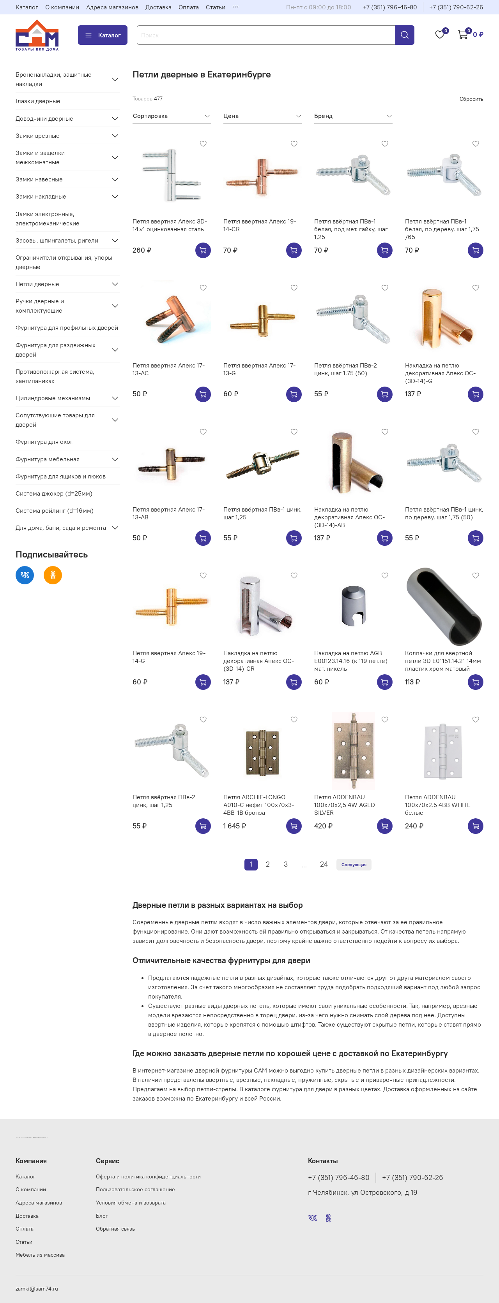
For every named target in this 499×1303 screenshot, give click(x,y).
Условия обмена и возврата (131, 1202)
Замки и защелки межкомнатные (40, 157)
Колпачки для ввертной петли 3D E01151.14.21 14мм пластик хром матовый (443, 660)
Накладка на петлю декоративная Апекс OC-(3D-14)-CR (258, 660)
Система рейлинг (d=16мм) (55, 510)
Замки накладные (41, 196)
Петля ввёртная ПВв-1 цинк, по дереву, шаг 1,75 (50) (444, 513)
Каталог (27, 7)
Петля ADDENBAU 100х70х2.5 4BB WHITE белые (438, 804)
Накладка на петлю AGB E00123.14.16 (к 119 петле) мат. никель (351, 660)
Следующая (354, 864)
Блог (102, 1215)
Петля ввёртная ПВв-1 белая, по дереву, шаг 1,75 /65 (442, 229)
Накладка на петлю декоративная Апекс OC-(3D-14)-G (440, 373)
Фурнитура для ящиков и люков (61, 476)
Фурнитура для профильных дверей (67, 327)
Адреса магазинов (112, 7)
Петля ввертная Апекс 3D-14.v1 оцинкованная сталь (170, 225)
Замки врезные (38, 135)
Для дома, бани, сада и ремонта (61, 527)
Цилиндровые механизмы (53, 398)
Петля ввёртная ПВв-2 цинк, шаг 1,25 (164, 801)
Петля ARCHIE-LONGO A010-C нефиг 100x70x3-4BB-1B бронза (258, 804)
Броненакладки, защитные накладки (54, 79)
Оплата (189, 7)
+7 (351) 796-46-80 (390, 7)
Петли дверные (37, 284)
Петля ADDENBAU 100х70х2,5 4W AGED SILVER (344, 804)
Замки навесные (39, 179)
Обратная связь (115, 1228)
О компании (62, 7)
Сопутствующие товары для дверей (55, 419)
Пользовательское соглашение (135, 1189)
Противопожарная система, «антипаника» (55, 376)
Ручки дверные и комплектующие (40, 305)
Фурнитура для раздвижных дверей (56, 349)
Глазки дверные (38, 101)
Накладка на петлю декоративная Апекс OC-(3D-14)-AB (349, 517)
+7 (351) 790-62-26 (456, 7)
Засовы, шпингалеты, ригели (57, 240)
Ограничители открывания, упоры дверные (64, 262)
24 (324, 864)
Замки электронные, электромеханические (48, 218)
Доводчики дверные (44, 118)
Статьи (215, 7)
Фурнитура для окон (45, 441)
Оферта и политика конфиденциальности (148, 1176)
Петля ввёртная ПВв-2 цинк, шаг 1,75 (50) (345, 369)
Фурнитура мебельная (48, 459)
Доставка (158, 7)
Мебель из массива (40, 1254)
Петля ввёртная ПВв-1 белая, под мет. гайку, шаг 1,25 (351, 229)
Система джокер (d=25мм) (54, 493)
